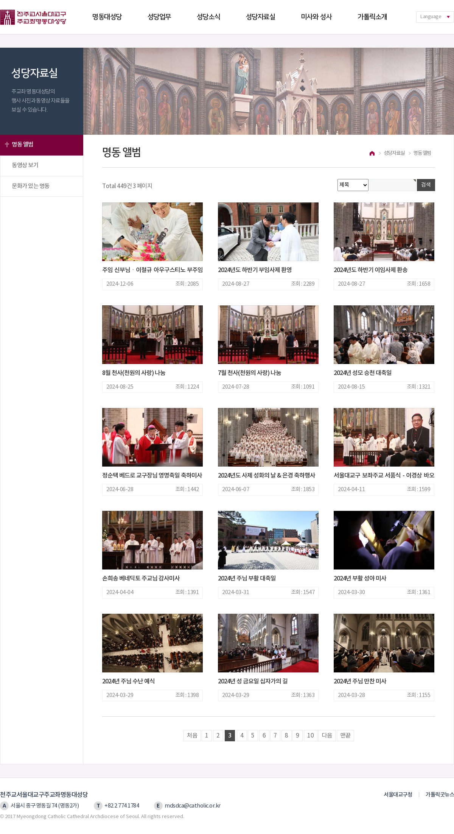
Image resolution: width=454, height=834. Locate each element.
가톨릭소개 (372, 17)
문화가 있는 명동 (31, 186)
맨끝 (345, 735)
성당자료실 (260, 17)
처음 (192, 735)
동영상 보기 (25, 165)
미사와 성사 (316, 17)
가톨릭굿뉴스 (440, 795)
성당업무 (159, 17)
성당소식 (208, 17)
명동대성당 (107, 17)
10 (310, 735)
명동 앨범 (22, 144)
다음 (327, 735)
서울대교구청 (398, 795)
